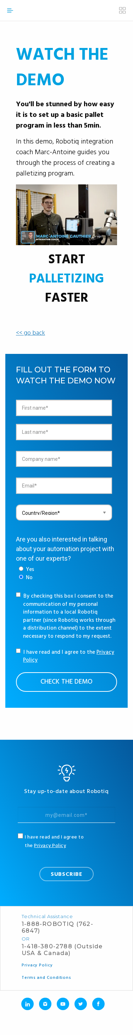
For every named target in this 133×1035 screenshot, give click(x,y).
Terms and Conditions (46, 977)
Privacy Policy (50, 846)
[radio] (26, 570)
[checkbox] (26, 574)
